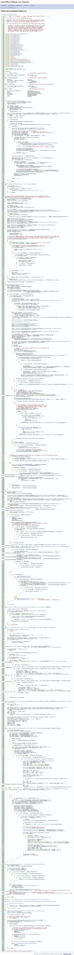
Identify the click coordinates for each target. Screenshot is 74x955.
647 (2, 627)
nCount (17, 188)
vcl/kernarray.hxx (15, 38)
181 (2, 184)
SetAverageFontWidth (25, 394)
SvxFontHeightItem (15, 211)
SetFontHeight (16, 214)
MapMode (20, 230)
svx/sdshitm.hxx (15, 51)
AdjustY (33, 841)
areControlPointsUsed (25, 617)
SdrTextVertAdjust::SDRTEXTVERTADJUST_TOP (16, 547)
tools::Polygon (26, 184)
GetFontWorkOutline (17, 491)
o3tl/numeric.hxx (15, 55)
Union (34, 376)
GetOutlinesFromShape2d (28, 607)
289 (2, 284)
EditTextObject (19, 128)
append (20, 621)
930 (2, 901)
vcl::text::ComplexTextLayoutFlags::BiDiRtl (39, 339)
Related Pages (11, 5)
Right (38, 762)
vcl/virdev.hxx (14, 42)
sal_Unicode (40, 145)
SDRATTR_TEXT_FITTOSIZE (54, 496)
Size (47, 459)
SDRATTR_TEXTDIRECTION (24, 890)
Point (34, 366)
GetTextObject (39, 128)
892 (2, 864)
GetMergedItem (49, 113)
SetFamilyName (14, 219)
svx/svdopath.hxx (15, 37)
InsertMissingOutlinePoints (19, 646)
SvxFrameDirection (12, 82)
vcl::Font (9, 209)
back (41, 432)
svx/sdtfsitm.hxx (15, 41)
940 (2, 911)
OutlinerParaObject (14, 124)
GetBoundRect (41, 450)
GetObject (35, 246)
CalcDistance (26, 190)
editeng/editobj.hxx (16, 54)
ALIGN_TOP (21, 218)
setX (33, 849)
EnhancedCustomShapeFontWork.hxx (19, 34)
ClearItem (14, 890)
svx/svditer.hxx (15, 43)
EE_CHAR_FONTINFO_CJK (25, 316)
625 (2, 607)
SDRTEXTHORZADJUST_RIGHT (34, 557)
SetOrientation (14, 227)
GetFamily (25, 220)
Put (13, 892)
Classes (26, 5)
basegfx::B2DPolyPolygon (15, 607)
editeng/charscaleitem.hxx (18, 49)
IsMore (20, 611)
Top (40, 478)
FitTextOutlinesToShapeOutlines (20, 728)
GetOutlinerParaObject (42, 124)
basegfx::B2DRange (28, 417)
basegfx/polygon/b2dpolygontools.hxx (20, 63)
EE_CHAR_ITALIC (51, 222)
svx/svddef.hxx (14, 36)
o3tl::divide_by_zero (18, 655)
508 (2, 491)
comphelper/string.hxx (16, 66)
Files (32, 5)
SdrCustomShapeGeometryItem (18, 113)
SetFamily (13, 220)
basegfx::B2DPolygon (29, 415)
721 (2, 701)
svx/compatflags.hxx (16, 35)
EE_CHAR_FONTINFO (47, 210)
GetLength (15, 184)
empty (29, 432)
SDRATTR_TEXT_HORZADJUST (49, 495)
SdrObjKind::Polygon (17, 886)
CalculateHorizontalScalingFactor (21, 198)
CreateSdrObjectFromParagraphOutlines (34, 864)
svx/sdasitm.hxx (15, 40)
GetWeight (26, 226)
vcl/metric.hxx (14, 39)
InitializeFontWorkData (18, 101)
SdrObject (41, 607)
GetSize (17, 186)
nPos (21, 138)
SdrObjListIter (11, 610)
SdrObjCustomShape (15, 102)
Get (41, 171)
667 (2, 646)
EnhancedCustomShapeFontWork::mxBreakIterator (37, 899)
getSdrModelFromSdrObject (36, 143)
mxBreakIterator (15, 903)
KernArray (16, 390)
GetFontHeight (32, 420)
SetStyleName (14, 221)
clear (31, 409)
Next (30, 613)
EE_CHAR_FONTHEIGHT (53, 211)
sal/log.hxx (14, 63)
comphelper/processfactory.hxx (19, 59)
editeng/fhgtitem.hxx (16, 49)
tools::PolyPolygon (16, 200)
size (23, 411)
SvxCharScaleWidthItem (21, 341)
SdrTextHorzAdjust (12, 495)
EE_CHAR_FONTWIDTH (64, 341)
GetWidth (42, 384)
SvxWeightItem (14, 225)
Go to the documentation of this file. (9, 14)
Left (51, 661)
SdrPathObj (35, 614)
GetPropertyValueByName (37, 114)
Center (45, 787)
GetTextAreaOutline (17, 284)
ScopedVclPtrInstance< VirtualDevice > (17, 229)
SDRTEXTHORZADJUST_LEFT (23, 599)
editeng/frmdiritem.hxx (17, 45)
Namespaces (19, 5)
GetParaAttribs (42, 170)
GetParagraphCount (38, 129)
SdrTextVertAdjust (20, 544)
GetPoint (14, 701)
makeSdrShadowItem (19, 892)
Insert (21, 674)
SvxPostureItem (14, 222)
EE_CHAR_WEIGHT (50, 225)
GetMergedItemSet (33, 889)
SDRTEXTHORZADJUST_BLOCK (23, 598)
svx (1, 7)
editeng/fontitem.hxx (16, 46)
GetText (32, 137)
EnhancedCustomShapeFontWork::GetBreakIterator (46, 300)
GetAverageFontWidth (17, 395)
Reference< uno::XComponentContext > (19, 905)
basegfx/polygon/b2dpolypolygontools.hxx (22, 62)
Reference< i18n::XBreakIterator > (21, 300)
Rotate (30, 787)
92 (2, 101)
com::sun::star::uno (19, 69)
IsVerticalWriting (32, 290)
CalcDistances (15, 627)
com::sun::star (18, 68)
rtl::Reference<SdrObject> (16, 864)
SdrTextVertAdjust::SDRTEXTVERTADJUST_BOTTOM (42, 546)
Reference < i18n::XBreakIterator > (14, 899)
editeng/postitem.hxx (16, 47)
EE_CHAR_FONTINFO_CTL (25, 314)
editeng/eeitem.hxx (16, 44)
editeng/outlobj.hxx (16, 53)
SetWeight (13, 226)
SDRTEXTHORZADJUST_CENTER (32, 555)
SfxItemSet (22, 170)
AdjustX (33, 840)
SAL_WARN (27, 778)
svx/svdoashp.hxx (15, 50)
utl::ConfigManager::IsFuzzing (17, 917)
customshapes (11, 7)
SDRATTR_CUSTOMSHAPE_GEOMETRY (62, 113)
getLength (52, 150)
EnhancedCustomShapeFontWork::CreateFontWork (32, 911)
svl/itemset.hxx (15, 35)
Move (25, 384)
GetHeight (28, 212)
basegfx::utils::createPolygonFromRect (33, 416)
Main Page (4, 5)
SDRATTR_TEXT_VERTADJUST (59, 544)
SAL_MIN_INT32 (29, 512)
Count (31, 207)
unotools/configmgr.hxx (17, 65)
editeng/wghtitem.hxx (16, 48)
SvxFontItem (14, 210)
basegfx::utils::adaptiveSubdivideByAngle (32, 619)
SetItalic (13, 223)
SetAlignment (14, 218)
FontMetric (19, 393)
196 (2, 198)
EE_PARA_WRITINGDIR (47, 171)
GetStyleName (27, 221)
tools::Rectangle (11, 76)
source (5, 7)
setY (33, 850)
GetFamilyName (28, 219)
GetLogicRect (35, 216)
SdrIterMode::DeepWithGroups (37, 610)
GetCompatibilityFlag (50, 143)
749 (2, 728)
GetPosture (27, 223)
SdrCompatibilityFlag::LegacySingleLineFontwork (34, 144)
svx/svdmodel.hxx (15, 52)
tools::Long (10, 652)
